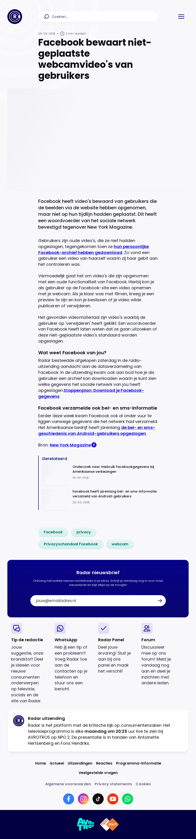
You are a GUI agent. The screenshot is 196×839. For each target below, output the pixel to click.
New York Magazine (70, 445)
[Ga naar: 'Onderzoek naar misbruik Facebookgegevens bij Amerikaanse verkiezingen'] (100, 474)
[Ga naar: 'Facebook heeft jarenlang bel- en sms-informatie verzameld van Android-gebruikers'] (100, 499)
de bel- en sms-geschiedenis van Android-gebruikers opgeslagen (96, 430)
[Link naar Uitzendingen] (80, 763)
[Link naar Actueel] (57, 763)
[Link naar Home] (40, 763)
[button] (181, 16)
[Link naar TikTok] (98, 798)
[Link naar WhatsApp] (127, 798)
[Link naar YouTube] (112, 798)
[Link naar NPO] (109, 824)
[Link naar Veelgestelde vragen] (98, 773)
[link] (53, 532)
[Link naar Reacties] (104, 763)
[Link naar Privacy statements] (113, 784)
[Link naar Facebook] (68, 798)
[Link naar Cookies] (143, 784)
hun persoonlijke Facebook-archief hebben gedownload (93, 249)
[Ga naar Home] (14, 16)
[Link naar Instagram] (83, 798)
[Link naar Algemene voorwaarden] (68, 784)
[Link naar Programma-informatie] (138, 763)
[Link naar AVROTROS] (85, 824)
